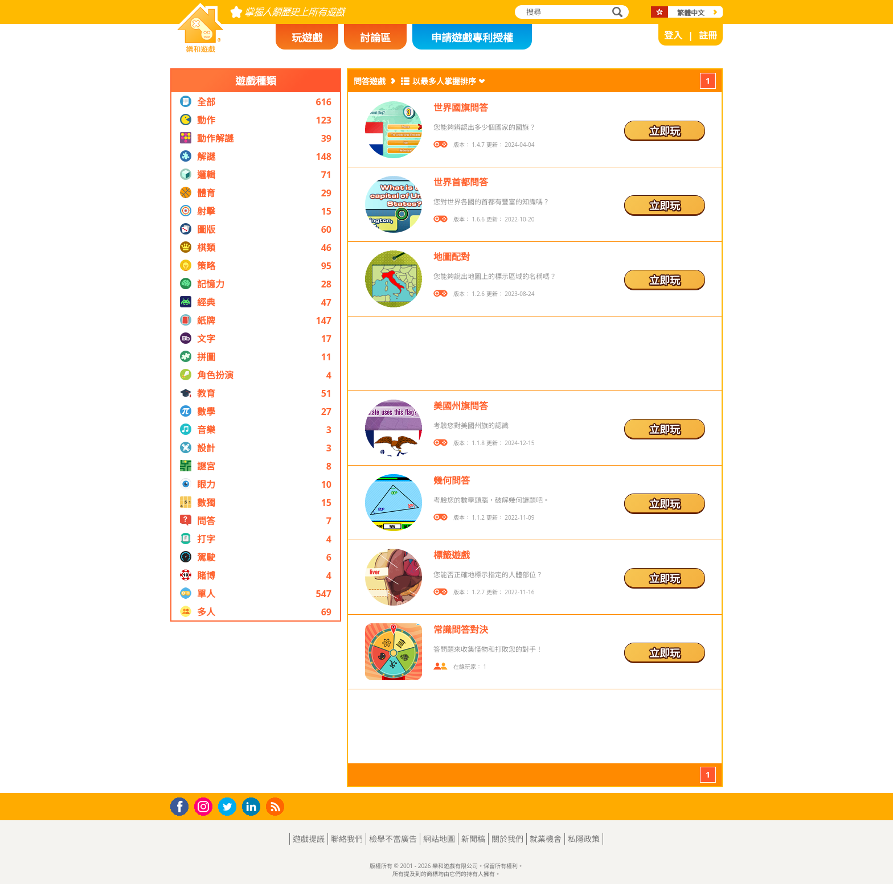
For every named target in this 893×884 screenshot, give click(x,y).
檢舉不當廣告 (393, 838)
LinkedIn (253, 807)
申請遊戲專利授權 (472, 37)
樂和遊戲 (191, 49)
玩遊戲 (307, 37)
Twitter (229, 807)
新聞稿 (473, 838)
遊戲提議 (309, 838)
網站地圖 (439, 838)
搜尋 (615, 13)
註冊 (708, 35)
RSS (276, 806)
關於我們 (507, 838)
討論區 (375, 37)
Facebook (183, 805)
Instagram (205, 806)
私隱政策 (584, 838)
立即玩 (664, 131)
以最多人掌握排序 (444, 81)
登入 (673, 35)
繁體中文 (690, 13)
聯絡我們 (347, 838)
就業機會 (546, 838)
